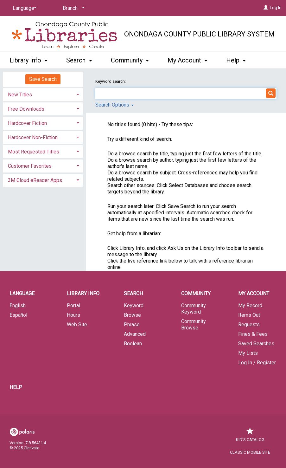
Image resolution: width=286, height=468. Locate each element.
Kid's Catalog (250, 436)
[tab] (43, 94)
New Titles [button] (20, 95)
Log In (276, 7)
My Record (250, 305)
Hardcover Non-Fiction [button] (33, 137)
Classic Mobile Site (250, 452)
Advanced (135, 334)
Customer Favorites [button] (30, 166)
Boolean (133, 344)
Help (16, 387)
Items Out (249, 315)
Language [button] (22, 293)
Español (18, 315)
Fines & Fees (253, 334)
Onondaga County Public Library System (199, 34)
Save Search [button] (43, 79)
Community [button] (130, 59)
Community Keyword (193, 308)
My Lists (248, 353)
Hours (73, 315)
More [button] (238, 60)
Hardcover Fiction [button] (27, 123)
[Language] (23, 8)
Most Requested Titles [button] (33, 152)
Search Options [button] (114, 105)
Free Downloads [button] (26, 109)
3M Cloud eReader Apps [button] (35, 180)
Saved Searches (256, 344)
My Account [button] (187, 59)
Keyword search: (111, 81)
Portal (73, 305)
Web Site (77, 325)
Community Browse (193, 324)
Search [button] (79, 59)
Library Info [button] (28, 59)
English (18, 305)
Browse (132, 315)
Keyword (133, 305)
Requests (249, 325)
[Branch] (73, 8)
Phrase (132, 325)
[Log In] (266, 7)
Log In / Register (257, 363)
